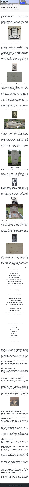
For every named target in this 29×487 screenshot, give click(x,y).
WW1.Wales (5, 2)
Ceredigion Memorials (7, 9)
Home (2, 9)
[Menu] (27, 2)
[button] (22, 3)
